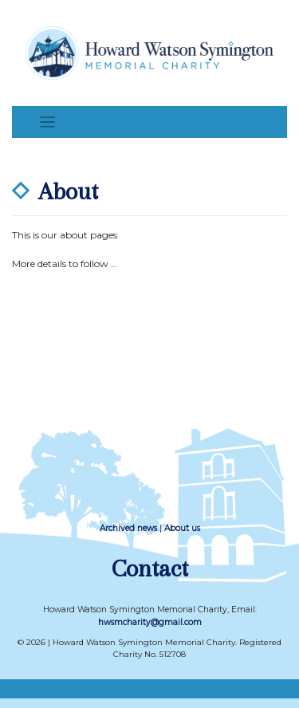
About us (182, 528)
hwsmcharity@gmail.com (150, 622)
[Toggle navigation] (47, 122)
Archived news (128, 528)
